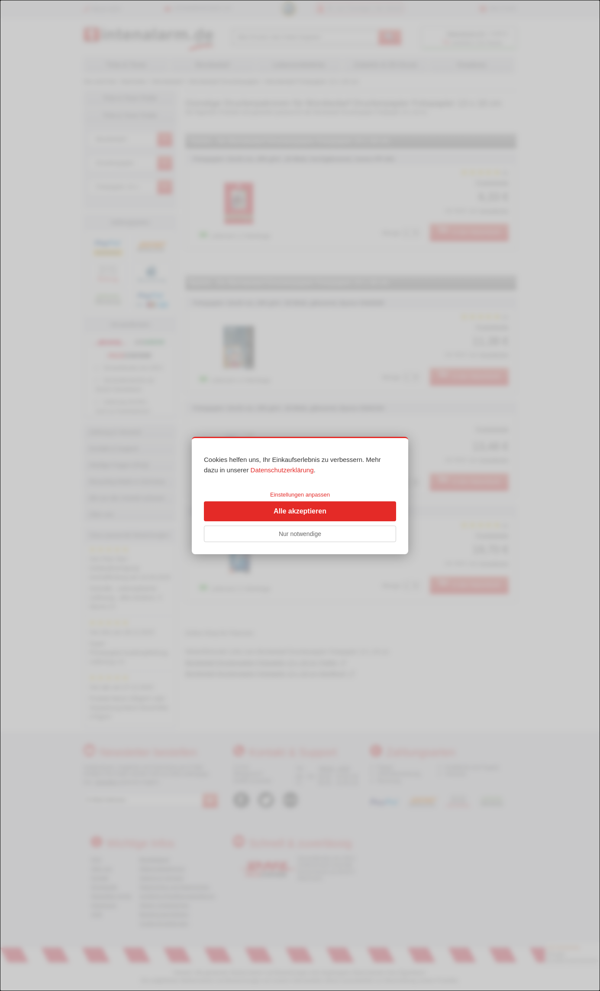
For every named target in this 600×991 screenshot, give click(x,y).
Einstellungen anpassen (300, 494)
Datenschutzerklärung (282, 470)
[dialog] (300, 495)
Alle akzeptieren (300, 511)
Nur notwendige (300, 533)
